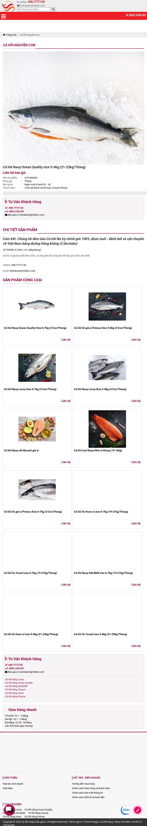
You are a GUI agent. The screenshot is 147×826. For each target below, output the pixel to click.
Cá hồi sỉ (136, 821)
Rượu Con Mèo (122, 821)
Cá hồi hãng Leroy (14, 679)
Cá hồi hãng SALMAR (16, 686)
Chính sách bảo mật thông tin (87, 792)
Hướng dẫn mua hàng (83, 783)
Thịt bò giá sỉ (75, 821)
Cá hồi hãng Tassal (15, 689)
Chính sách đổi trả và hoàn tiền (88, 797)
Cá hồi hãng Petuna (15, 696)
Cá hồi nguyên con (19, 45)
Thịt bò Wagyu (91, 821)
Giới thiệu (8, 788)
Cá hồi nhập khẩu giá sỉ (34, 821)
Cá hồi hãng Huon (14, 693)
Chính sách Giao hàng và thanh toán (91, 788)
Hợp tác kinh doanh (13, 783)
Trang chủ (9, 34)
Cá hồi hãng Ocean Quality (19, 682)
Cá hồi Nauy (107, 821)
